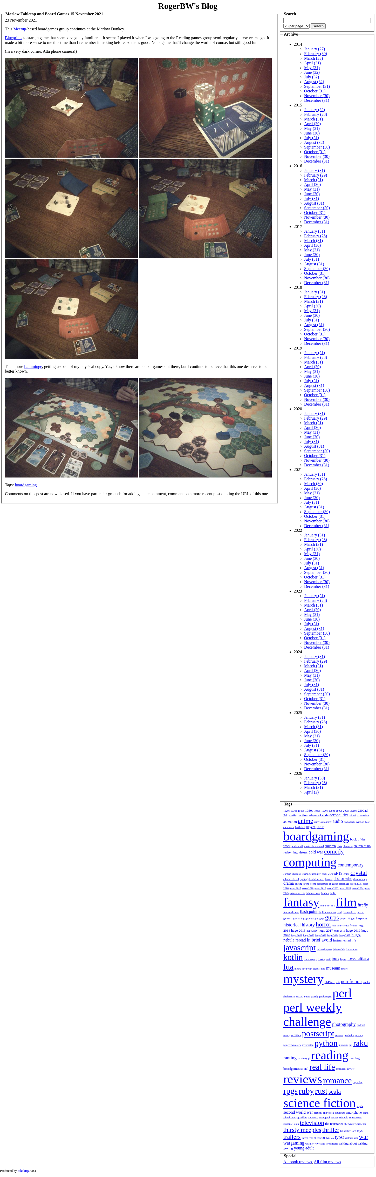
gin (316, 918)
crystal (359, 872)
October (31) (314, 91)
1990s (339, 810)
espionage (344, 883)
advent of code (319, 815)
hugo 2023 (320, 935)
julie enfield (339, 949)
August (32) (314, 81)
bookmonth (297, 846)
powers (339, 1035)
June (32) (312, 72)
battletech (300, 827)
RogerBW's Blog (187, 6)
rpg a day (357, 1082)
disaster (329, 879)
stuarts (334, 1117)
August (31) (314, 203)
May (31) (312, 67)
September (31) (317, 86)
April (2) (311, 792)
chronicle (347, 846)
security (318, 1112)
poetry (286, 1035)
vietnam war (351, 1137)
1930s (294, 810)
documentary (360, 879)
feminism (325, 905)
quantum (343, 1045)
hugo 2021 (296, 935)
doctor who (342, 878)
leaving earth (324, 959)
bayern (311, 827)
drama (288, 883)
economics (322, 883)
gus (353, 918)
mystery (303, 979)
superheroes (355, 1117)
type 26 (312, 1137)
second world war (298, 1112)
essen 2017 (295, 888)
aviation (360, 821)
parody (314, 996)
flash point (308, 911)
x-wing (288, 1148)
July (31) (311, 138)
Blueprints (13, 38)
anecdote (364, 815)
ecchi (313, 883)
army (317, 821)
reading (329, 1055)
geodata (309, 918)
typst (339, 1137)
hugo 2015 (298, 930)
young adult (304, 1148)
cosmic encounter (311, 873)
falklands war (313, 893)
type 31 (321, 1137)
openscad (298, 996)
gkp (321, 918)
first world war (291, 912)
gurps (332, 917)
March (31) (313, 119)
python (326, 1043)
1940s (301, 810)
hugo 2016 (312, 930)
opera (307, 996)
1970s (325, 810)
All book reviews (297, 1162)
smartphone (354, 1112)
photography (344, 1024)
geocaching (299, 918)
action (303, 815)
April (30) (312, 124)
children (330, 846)
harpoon (361, 918)
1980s (332, 810)
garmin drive (349, 912)
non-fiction (351, 981)
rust (321, 1090)
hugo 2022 (309, 935)
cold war (316, 852)
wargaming (293, 1143)
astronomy (325, 821)
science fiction (319, 1103)
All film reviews (327, 1162)
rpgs (290, 1090)
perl (342, 993)
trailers (292, 1136)
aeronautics (339, 815)
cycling (303, 879)
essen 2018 (307, 888)
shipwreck (328, 1112)
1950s (309, 810)
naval (330, 981)
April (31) (312, 63)
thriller (330, 1129)
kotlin (293, 957)
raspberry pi (304, 1058)
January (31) (314, 170)
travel (305, 1137)
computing (310, 862)
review (350, 1068)
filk (333, 905)
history (308, 924)
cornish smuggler (292, 873)
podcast (361, 1025)
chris (339, 846)
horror (323, 924)
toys (360, 1131)
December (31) (316, 100)
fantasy (301, 902)
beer (320, 826)
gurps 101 (345, 918)
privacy (359, 1035)
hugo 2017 (326, 930)
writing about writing (353, 1143)
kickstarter (351, 949)
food (339, 912)
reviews (302, 1079)
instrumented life (344, 940)
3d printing (290, 815)
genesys (287, 918)
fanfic (333, 893)
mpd (322, 968)
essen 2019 (320, 888)
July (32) (311, 77)
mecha (298, 968)
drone (306, 883)
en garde (333, 883)
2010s (353, 810)
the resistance (334, 1124)
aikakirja (354, 815)
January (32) (314, 109)
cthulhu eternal (291, 879)
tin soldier (345, 1130)
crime (347, 873)
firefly (363, 905)
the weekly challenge (355, 1123)
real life (322, 1067)
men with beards (310, 968)
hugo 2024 (333, 935)
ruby (306, 1090)
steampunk (324, 1117)
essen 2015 (356, 883)
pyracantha (307, 1045)
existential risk (297, 893)
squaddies (302, 1117)
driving (298, 883)
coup (324, 873)
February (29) (315, 175)
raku (360, 1043)
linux (335, 959)
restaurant (341, 1068)
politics (296, 1035)
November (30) (317, 95)
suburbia (343, 1117)
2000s (346, 810)
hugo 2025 (345, 935)
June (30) (312, 133)
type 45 (330, 1137)
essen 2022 (333, 888)
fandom (325, 893)
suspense (288, 1123)
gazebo (360, 912)
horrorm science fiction (344, 925)
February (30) (315, 53)
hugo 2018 (339, 930)
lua (288, 966)
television (312, 1122)
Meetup (19, 29)
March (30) (313, 483)
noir (338, 982)
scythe (360, 1106)
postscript (318, 1033)
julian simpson (324, 949)
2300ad (362, 810)
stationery (313, 1117)
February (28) (315, 114)
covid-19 (335, 873)
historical (292, 924)
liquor (343, 959)
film (346, 902)
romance (337, 1080)
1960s (317, 810)
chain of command (314, 846)
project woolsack (292, 1045)
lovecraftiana (358, 958)
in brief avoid (319, 940)
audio (337, 821)
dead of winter (316, 879)
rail (350, 1045)
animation (290, 822)
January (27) (314, 49)
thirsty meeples (302, 1129)
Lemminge (33, 366)
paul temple (325, 996)
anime (305, 820)
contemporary (351, 864)
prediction (349, 1035)
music (344, 968)
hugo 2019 (353, 930)
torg (354, 1130)
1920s (286, 810)
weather (309, 1143)
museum (333, 968)
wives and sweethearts (326, 1143)
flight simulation (327, 912)
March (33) (313, 58)
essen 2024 (358, 888)
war (363, 1136)
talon (296, 1123)
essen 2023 (345, 888)
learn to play (310, 959)
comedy (334, 851)
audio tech (349, 821)
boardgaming (26, 485)
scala (335, 1091)
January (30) (314, 778)
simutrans (340, 1112)
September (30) (317, 147)
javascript (299, 947)
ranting (290, 1057)
